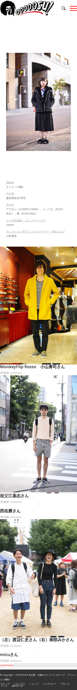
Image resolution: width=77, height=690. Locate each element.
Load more (6, 665)
